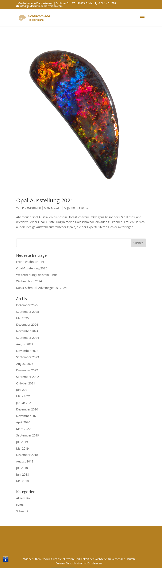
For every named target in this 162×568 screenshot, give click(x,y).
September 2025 (27, 312)
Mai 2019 (22, 448)
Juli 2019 (22, 442)
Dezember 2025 (27, 305)
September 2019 (27, 435)
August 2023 (24, 364)
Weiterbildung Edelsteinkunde (37, 275)
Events (83, 208)
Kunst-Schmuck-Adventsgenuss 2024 (41, 288)
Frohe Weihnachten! (30, 262)
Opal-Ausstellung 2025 (31, 268)
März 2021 (23, 396)
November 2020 (27, 416)
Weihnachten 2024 (29, 281)
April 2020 (23, 422)
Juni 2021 (22, 390)
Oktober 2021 (25, 383)
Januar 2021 (24, 403)
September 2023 (27, 357)
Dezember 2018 (27, 455)
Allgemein (70, 208)
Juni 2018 (22, 474)
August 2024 (24, 344)
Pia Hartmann (31, 208)
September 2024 (27, 338)
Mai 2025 (22, 318)
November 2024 (27, 331)
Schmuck (22, 511)
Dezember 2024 (27, 324)
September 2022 (27, 377)
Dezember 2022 (27, 370)
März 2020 (23, 429)
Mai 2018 (22, 481)
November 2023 (27, 351)
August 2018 (24, 461)
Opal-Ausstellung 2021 (45, 200)
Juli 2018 (22, 468)
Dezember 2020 (27, 409)
